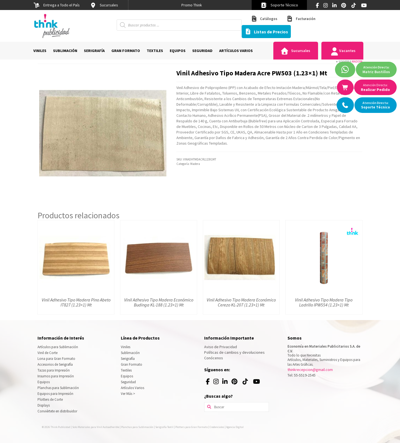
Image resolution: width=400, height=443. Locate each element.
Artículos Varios (132, 387)
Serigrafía (128, 358)
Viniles (125, 347)
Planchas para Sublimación (58, 387)
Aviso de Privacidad (220, 346)
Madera (357, 61)
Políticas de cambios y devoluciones (234, 352)
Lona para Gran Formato (56, 358)
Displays (44, 405)
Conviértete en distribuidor (57, 411)
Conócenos (213, 357)
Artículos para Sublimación (58, 347)
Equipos (44, 382)
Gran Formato (131, 364)
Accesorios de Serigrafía (55, 364)
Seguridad (128, 382)
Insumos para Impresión (56, 376)
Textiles (126, 370)
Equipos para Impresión (55, 393)
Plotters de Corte (50, 399)
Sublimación (130, 352)
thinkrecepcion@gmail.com (310, 369)
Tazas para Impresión (54, 370)
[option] (191, 5)
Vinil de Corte (48, 352)
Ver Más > (128, 393)
